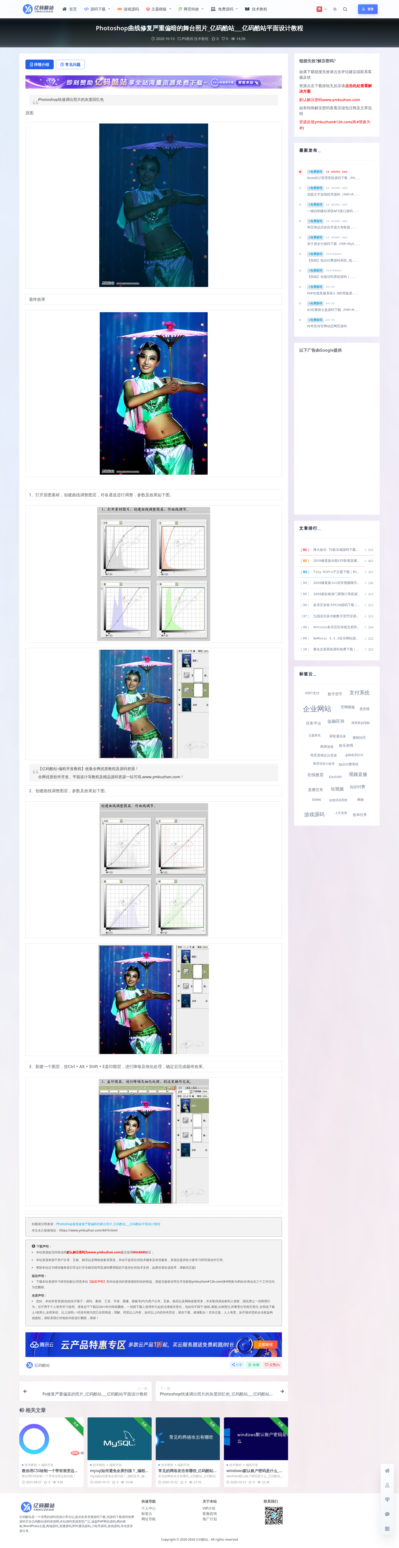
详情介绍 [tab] (39, 64)
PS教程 (187, 38)
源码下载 (95, 8)
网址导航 (148, 1518)
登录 (368, 9)
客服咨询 (210, 1513)
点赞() (272, 1365)
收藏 (253, 1365)
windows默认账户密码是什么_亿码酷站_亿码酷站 (254, 1473)
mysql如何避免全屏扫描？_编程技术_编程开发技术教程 (119, 1473)
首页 (69, 8)
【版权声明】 (97, 1281)
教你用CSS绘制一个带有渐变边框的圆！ (50, 1473)
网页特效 (188, 8)
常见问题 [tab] (70, 64)
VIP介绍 (209, 1508)
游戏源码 (128, 8)
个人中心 (148, 1508)
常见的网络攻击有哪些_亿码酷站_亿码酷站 (186, 1473)
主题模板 (156, 8)
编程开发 (47, 1465)
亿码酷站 (37, 1365)
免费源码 (222, 8)
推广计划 (210, 1518)
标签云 (146, 1513)
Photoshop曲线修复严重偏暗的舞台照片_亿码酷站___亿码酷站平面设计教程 (108, 1224)
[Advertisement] (337, 433)
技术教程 (256, 8)
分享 (237, 1365)
